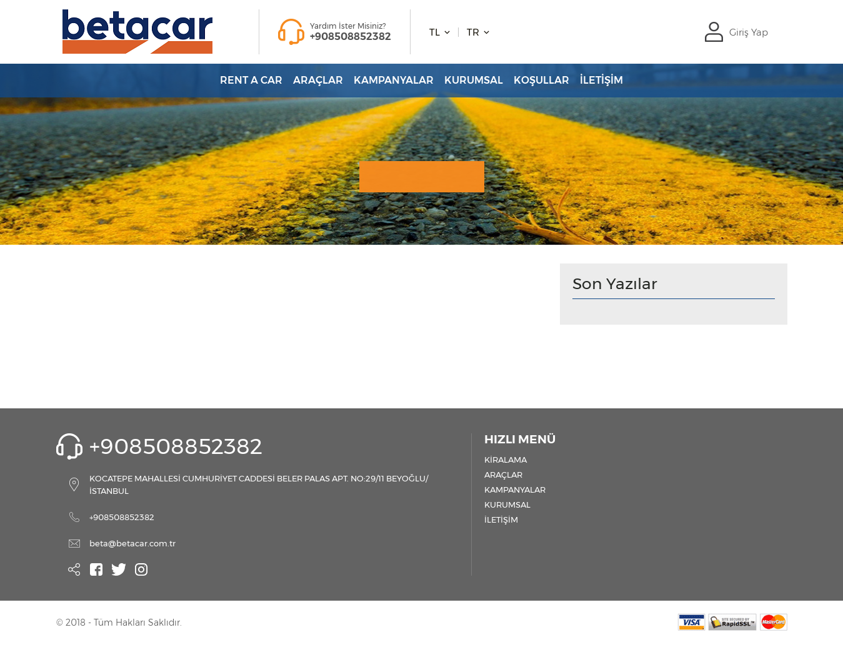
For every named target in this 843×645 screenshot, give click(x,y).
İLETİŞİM (601, 80)
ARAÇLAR (318, 80)
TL (434, 32)
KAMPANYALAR (394, 80)
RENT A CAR (251, 80)
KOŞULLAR (541, 80)
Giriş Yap (748, 32)
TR (473, 32)
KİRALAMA (505, 460)
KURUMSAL (473, 80)
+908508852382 (350, 37)
